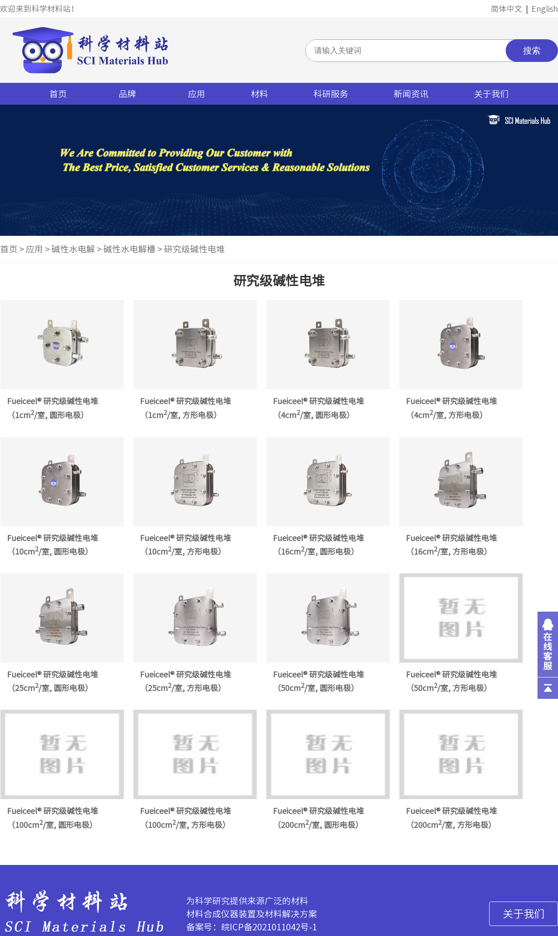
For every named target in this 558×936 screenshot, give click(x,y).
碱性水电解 (73, 249)
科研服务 (330, 93)
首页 (58, 93)
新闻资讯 (411, 93)
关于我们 (491, 93)
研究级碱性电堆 (194, 249)
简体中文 (506, 9)
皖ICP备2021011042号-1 (269, 926)
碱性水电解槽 (129, 249)
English (544, 9)
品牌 (127, 93)
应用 (196, 93)
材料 (259, 93)
